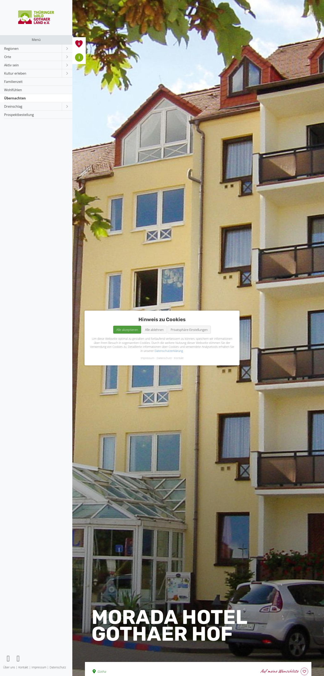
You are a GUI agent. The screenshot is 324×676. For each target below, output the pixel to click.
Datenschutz (164, 358)
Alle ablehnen (154, 330)
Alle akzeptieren (127, 330)
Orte (7, 57)
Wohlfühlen (13, 90)
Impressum (147, 358)
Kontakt (178, 358)
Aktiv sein (11, 65)
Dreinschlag (13, 106)
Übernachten (15, 98)
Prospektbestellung (19, 114)
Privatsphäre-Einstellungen (189, 330)
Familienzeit (13, 81)
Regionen (11, 48)
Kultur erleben (15, 73)
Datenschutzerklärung (169, 351)
